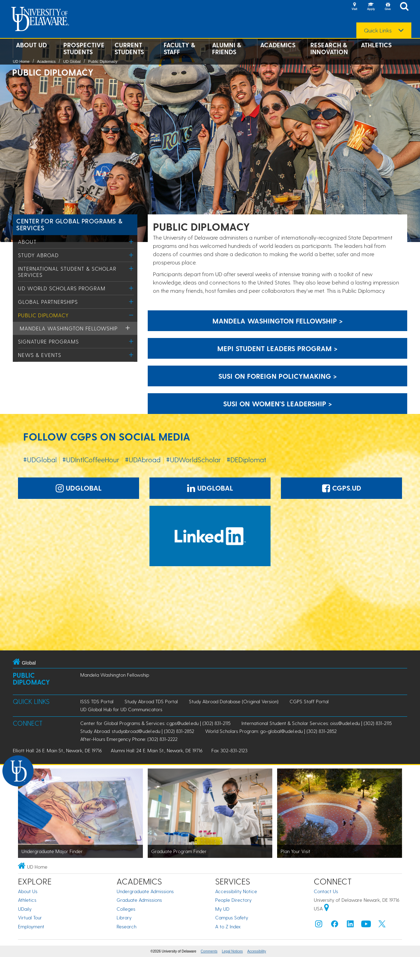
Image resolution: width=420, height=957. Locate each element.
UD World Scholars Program (62, 288)
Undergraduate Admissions (145, 891)
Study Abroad (38, 255)
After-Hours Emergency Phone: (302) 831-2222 (128, 739)
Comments (209, 951)
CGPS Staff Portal (309, 701)
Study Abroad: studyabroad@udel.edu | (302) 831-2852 (137, 731)
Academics (277, 44)
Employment (31, 926)
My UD (222, 909)
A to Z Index (228, 926)
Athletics (376, 44)
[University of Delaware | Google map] (326, 908)
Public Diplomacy (102, 61)
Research (126, 926)
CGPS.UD (341, 488)
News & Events (39, 355)
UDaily (24, 909)
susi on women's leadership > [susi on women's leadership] (277, 403)
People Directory (233, 900)
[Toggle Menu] (131, 241)
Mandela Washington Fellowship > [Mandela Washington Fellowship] (277, 321)
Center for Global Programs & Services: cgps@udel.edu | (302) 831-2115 (155, 723)
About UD (31, 44)
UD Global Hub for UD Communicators (121, 709)
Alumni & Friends (226, 48)
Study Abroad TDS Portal (151, 701)
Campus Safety (231, 917)
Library (124, 917)
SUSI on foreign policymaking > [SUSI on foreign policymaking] (277, 376)
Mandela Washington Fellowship (69, 328)
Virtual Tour (30, 917)
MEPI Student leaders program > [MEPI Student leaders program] (277, 348)
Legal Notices (232, 951)
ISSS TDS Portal (96, 701)
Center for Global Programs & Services (69, 224)
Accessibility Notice (236, 891)
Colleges (126, 909)
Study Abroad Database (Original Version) (234, 701)
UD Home (21, 61)
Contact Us (326, 891)
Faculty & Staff (179, 48)
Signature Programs (48, 341)
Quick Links (378, 30)
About (27, 242)
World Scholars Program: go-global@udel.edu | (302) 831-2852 (271, 731)
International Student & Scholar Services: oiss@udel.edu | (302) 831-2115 (316, 723)
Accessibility (256, 951)
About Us (27, 891)
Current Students (129, 48)
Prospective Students (83, 48)
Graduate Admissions (139, 900)
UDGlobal (79, 488)
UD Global (72, 61)
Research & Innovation (329, 48)
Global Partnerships (48, 302)
